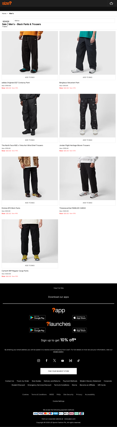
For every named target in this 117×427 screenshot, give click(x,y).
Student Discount (18, 385)
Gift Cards (102, 385)
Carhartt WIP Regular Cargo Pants (15, 271)
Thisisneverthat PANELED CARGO (72, 208)
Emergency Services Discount (39, 385)
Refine (17, 21)
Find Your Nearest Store (58, 371)
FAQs (59, 394)
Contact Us (9, 381)
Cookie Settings (58, 401)
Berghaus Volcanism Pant (69, 83)
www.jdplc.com (70, 419)
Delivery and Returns (52, 381)
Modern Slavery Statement (90, 381)
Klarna (74, 385)
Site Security (68, 394)
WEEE (51, 394)
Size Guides (36, 381)
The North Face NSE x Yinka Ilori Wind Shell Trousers (22, 145)
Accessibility (90, 394)
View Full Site (59, 288)
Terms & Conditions (61, 385)
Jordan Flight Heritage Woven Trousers (74, 145)
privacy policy (58, 352)
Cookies (25, 394)
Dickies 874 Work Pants (11, 208)
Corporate (108, 381)
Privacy (79, 394)
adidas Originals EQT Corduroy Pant (16, 83)
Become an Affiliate (87, 385)
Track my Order (23, 381)
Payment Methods (70, 381)
